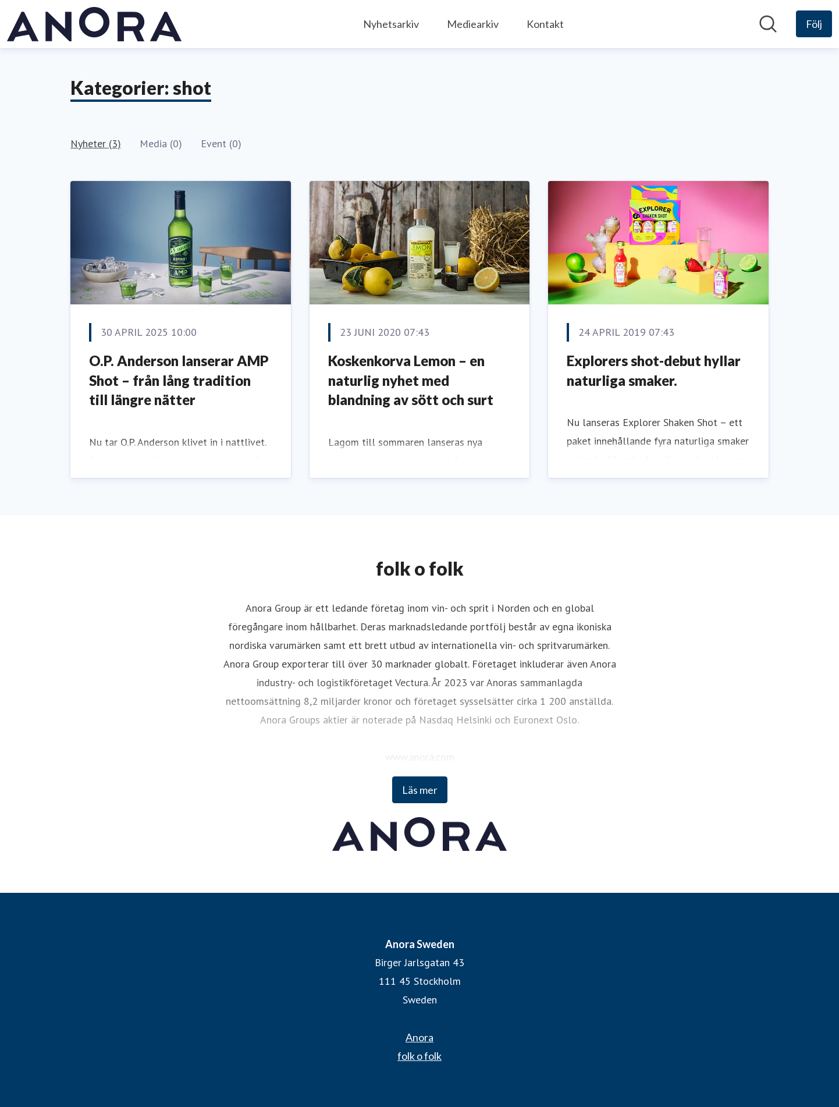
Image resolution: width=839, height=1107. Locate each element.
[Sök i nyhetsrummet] (768, 24)
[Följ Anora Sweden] (814, 23)
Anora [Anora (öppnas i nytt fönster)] (419, 1037)
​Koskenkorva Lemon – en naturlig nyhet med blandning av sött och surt (410, 380)
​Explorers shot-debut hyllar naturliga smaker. (654, 370)
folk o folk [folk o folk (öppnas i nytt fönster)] (419, 1055)
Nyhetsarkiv (391, 23)
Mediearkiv (473, 23)
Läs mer (420, 789)
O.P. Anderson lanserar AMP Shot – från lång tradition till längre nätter (179, 380)
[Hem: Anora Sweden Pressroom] (94, 24)
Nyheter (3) (95, 143)
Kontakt (545, 23)
